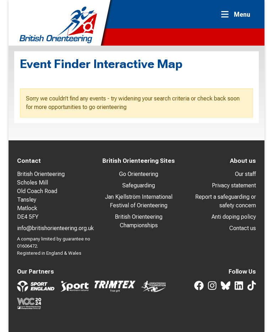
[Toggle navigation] (238, 14)
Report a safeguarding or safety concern (225, 201)
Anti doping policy (234, 216)
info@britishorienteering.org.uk (55, 228)
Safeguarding (138, 185)
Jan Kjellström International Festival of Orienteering (138, 201)
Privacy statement (234, 185)
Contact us (242, 228)
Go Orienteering (138, 174)
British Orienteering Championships (138, 221)
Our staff (245, 174)
